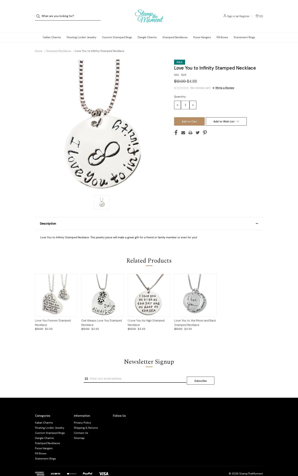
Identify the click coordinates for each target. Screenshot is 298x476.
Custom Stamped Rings (117, 29)
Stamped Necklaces (175, 29)
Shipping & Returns (86, 418)
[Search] (39, 12)
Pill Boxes (222, 29)
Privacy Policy (82, 413)
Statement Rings (244, 29)
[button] (149, 216)
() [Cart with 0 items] (259, 12)
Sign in (231, 12)
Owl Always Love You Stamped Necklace (101, 315)
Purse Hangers (202, 29)
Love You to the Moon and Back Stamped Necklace (195, 315)
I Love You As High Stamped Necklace (146, 315)
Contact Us (81, 423)
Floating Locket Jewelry (81, 29)
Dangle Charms (147, 29)
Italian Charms (52, 29)
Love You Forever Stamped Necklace (53, 315)
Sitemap (79, 428)
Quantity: (180, 89)
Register (244, 12)
